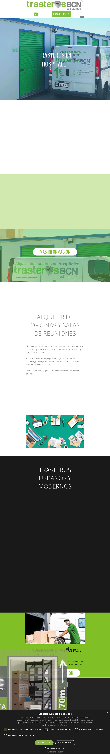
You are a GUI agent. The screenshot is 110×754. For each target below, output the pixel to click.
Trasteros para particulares (40, 705)
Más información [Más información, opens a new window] (62, 725)
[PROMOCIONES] (61, 14)
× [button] (107, 713)
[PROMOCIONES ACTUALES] (55, 684)
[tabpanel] (55, 376)
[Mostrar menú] (82, 16)
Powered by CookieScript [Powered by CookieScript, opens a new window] (55, 752)
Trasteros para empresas (39, 709)
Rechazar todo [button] (65, 743)
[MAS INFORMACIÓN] (55, 252)
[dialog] (55, 732)
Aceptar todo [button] (44, 743)
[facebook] (36, 14)
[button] (55, 748)
